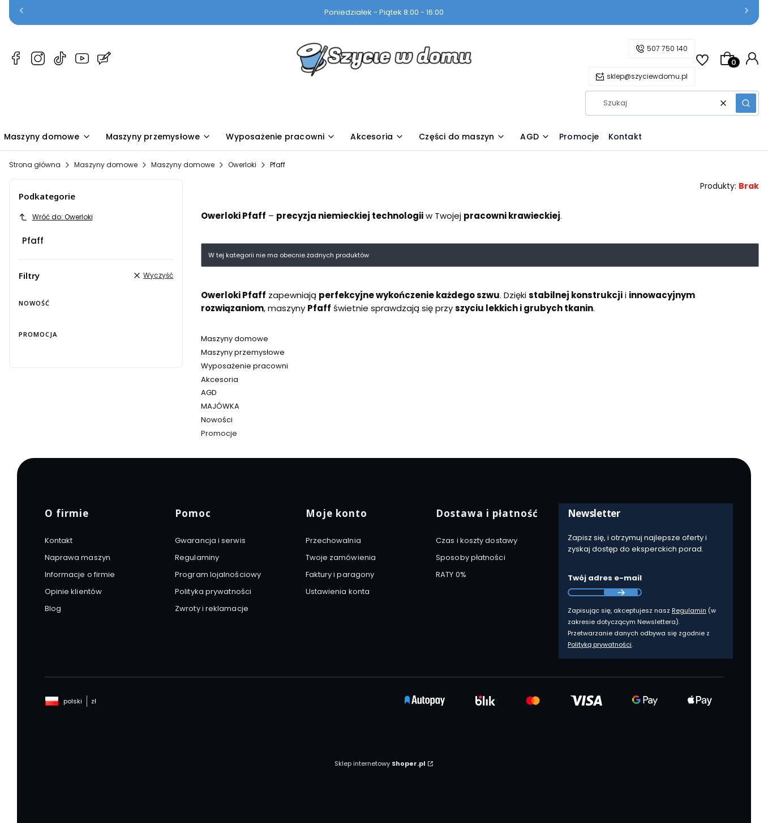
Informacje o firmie (80, 574)
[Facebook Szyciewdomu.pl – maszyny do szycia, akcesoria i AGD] (16, 60)
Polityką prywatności (600, 644)
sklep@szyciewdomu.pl (647, 76)
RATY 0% (451, 574)
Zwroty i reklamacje (211, 608)
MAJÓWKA (220, 406)
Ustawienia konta (338, 591)
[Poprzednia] (21, 13)
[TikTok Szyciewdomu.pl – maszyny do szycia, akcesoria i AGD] (60, 60)
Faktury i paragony (340, 574)
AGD (209, 392)
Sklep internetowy (380, 763)
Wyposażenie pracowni (244, 365)
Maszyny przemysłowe (243, 352)
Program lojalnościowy (218, 574)
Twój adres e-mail (605, 577)
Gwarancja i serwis (210, 540)
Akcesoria (219, 379)
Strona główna (35, 164)
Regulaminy (197, 557)
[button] (746, 103)
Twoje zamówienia (341, 557)
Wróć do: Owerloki (56, 217)
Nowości (217, 419)
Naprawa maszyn (77, 557)
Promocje (219, 433)
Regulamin (689, 610)
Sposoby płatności (470, 557)
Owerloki (242, 164)
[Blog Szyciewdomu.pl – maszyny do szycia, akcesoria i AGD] (104, 60)
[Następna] (746, 13)
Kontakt (59, 540)
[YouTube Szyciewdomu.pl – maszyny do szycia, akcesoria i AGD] (82, 60)
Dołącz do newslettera (621, 592)
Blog (53, 608)
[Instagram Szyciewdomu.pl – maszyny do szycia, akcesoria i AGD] (38, 60)
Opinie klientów (73, 591)
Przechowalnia (333, 540)
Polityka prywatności (213, 591)
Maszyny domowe (106, 164)
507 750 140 (667, 48)
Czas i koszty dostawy (476, 540)
